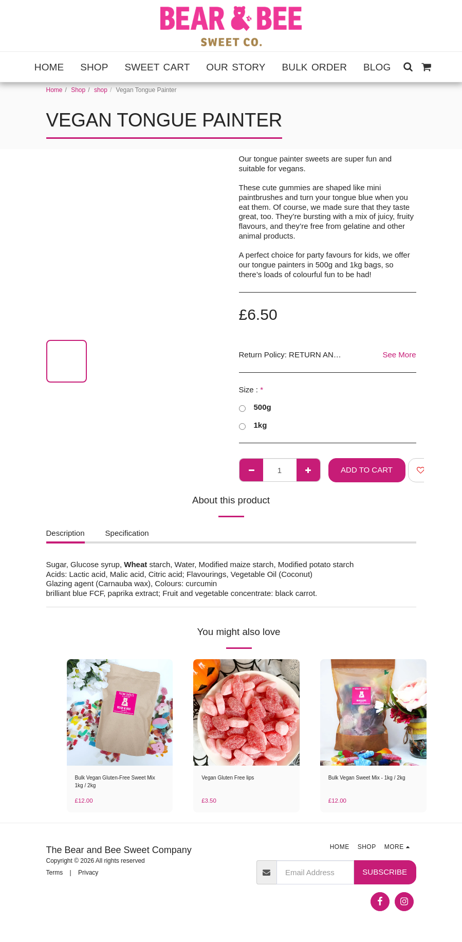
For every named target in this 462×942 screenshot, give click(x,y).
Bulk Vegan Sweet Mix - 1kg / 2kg (368, 783)
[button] (407, 66)
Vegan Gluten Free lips (232, 778)
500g (255, 407)
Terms (54, 875)
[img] (120, 712)
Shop (78, 90)
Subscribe (384, 874)
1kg (253, 425)
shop (100, 90)
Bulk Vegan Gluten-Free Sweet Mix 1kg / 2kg (117, 783)
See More (399, 354)
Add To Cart (367, 469)
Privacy (88, 875)
